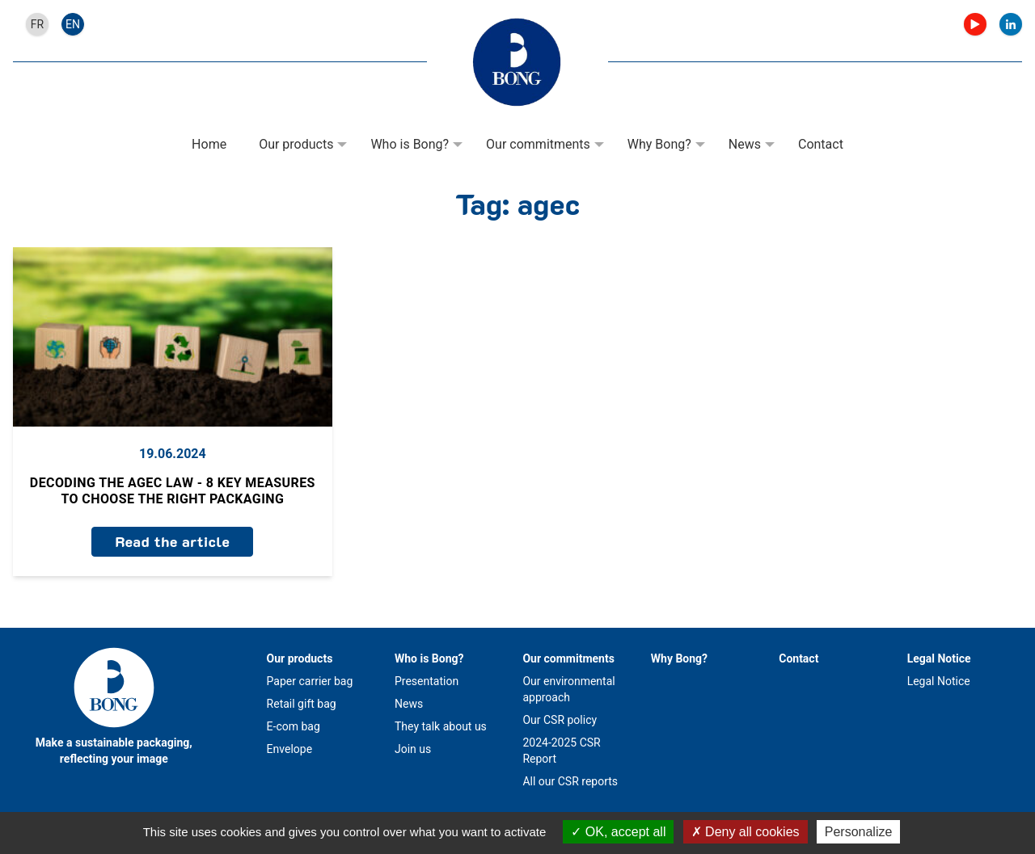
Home (209, 144)
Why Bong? (659, 144)
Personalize (859, 832)
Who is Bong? (409, 144)
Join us (413, 749)
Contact (820, 144)
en (72, 24)
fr (37, 24)
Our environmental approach (568, 689)
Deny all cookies (745, 832)
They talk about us (441, 726)
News (745, 144)
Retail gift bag (301, 703)
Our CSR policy (559, 719)
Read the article (172, 541)
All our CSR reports (570, 781)
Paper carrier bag (310, 681)
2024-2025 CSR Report (561, 750)
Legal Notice (939, 658)
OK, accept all (618, 832)
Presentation (426, 681)
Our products (296, 144)
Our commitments (538, 144)
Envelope (289, 749)
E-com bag (293, 726)
